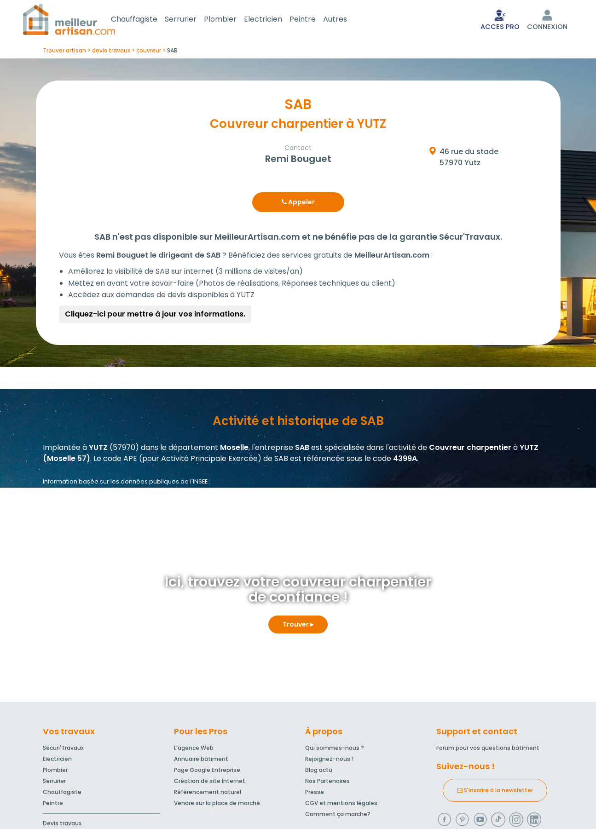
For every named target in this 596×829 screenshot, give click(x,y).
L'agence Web (194, 750)
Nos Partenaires (327, 783)
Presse (314, 794)
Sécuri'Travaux (63, 750)
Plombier (231, 20)
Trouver (298, 626)
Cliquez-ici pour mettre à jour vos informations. (155, 316)
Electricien (274, 20)
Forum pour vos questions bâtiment (487, 750)
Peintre (314, 20)
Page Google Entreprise (207, 772)
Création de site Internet (209, 783)
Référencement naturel (207, 794)
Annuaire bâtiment (201, 761)
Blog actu (318, 772)
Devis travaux (62, 825)
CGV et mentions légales (341, 805)
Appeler (298, 203)
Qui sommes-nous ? (334, 750)
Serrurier (192, 20)
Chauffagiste (145, 20)
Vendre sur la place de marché (217, 805)
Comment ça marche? (337, 816)
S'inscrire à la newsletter (495, 792)
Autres (346, 20)
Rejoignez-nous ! (329, 761)
